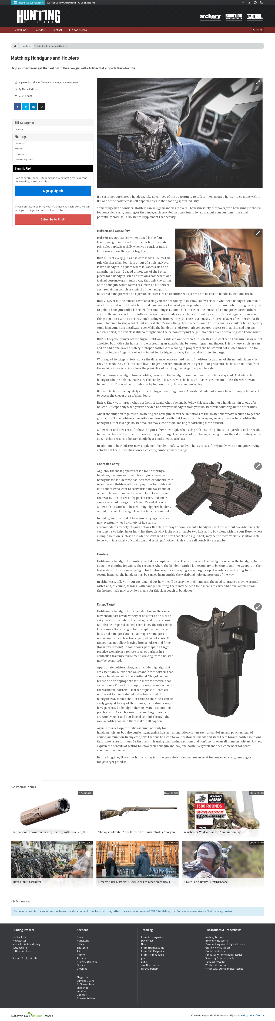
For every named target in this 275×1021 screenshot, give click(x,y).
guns (144, 961)
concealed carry (22, 154)
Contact (57, 30)
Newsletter (19, 940)
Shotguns (82, 947)
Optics (81, 965)
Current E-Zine (86, 980)
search (258, 29)
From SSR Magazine (23, 159)
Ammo (81, 954)
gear (143, 958)
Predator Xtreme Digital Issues (223, 954)
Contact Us (19, 937)
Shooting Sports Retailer (220, 958)
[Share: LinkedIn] (33, 106)
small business (150, 965)
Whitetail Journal (216, 965)
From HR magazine (152, 947)
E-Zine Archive (85, 984)
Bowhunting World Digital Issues (225, 944)
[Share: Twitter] (25, 106)
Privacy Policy (240, 1015)
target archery (149, 968)
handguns (19, 143)
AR (78, 951)
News (144, 944)
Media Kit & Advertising (26, 944)
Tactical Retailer (215, 961)
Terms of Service (256, 1015)
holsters (18, 148)
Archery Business (87, 961)
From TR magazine (152, 954)
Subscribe (82, 987)
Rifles (80, 944)
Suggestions (19, 947)
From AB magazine (152, 937)
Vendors (41, 30)
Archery (81, 958)
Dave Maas (147, 940)
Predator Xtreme (215, 951)
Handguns (26, 46)
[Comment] (41, 106)
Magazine (21, 30)
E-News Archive (78, 30)
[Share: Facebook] (17, 106)
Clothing (82, 968)
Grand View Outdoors (217, 947)
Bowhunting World (216, 940)
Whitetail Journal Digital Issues (224, 968)
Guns (80, 937)
